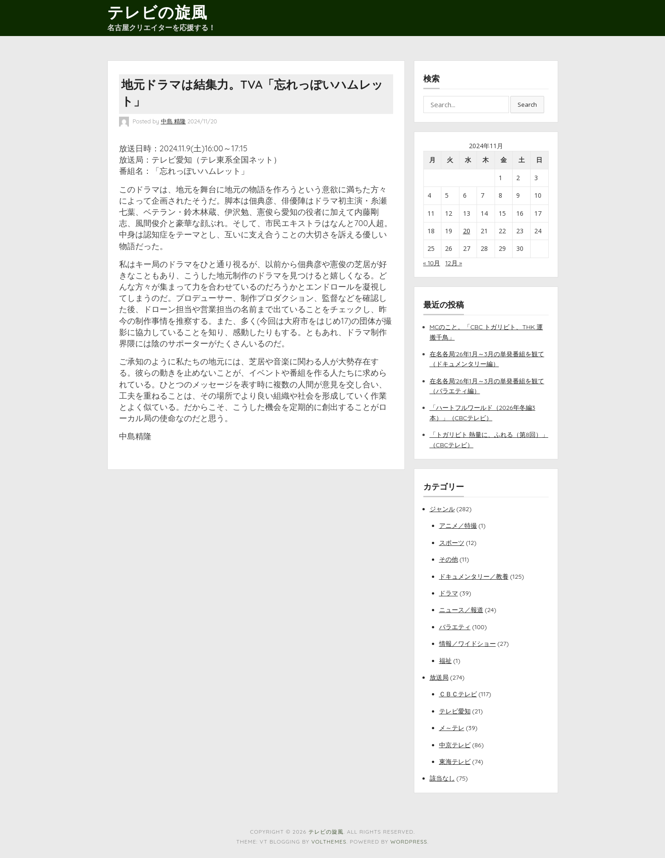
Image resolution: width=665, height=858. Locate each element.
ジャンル (442, 509)
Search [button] (527, 104)
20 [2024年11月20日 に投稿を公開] (466, 231)
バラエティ (455, 627)
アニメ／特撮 (458, 526)
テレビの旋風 (157, 12)
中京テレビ (455, 745)
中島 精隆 (173, 121)
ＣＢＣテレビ (458, 694)
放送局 (439, 677)
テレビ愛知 (455, 711)
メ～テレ (451, 728)
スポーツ (451, 543)
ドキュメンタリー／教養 (474, 576)
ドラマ (448, 593)
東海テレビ (455, 762)
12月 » (453, 263)
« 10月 (431, 263)
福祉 (445, 661)
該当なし (442, 778)
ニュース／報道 (461, 610)
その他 (448, 559)
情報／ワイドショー (467, 644)
